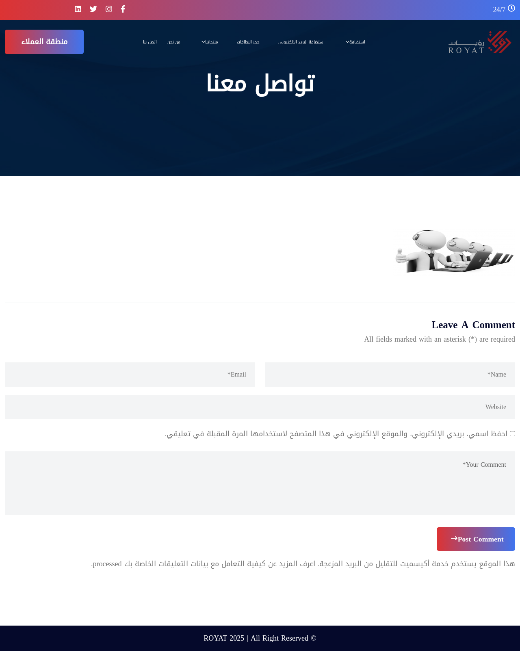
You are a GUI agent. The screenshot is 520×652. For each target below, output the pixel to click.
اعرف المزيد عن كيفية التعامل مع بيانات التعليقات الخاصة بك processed (204, 565)
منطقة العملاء (44, 42)
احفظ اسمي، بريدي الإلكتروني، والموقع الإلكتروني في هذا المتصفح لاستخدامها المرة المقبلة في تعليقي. (336, 434)
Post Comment (476, 539)
